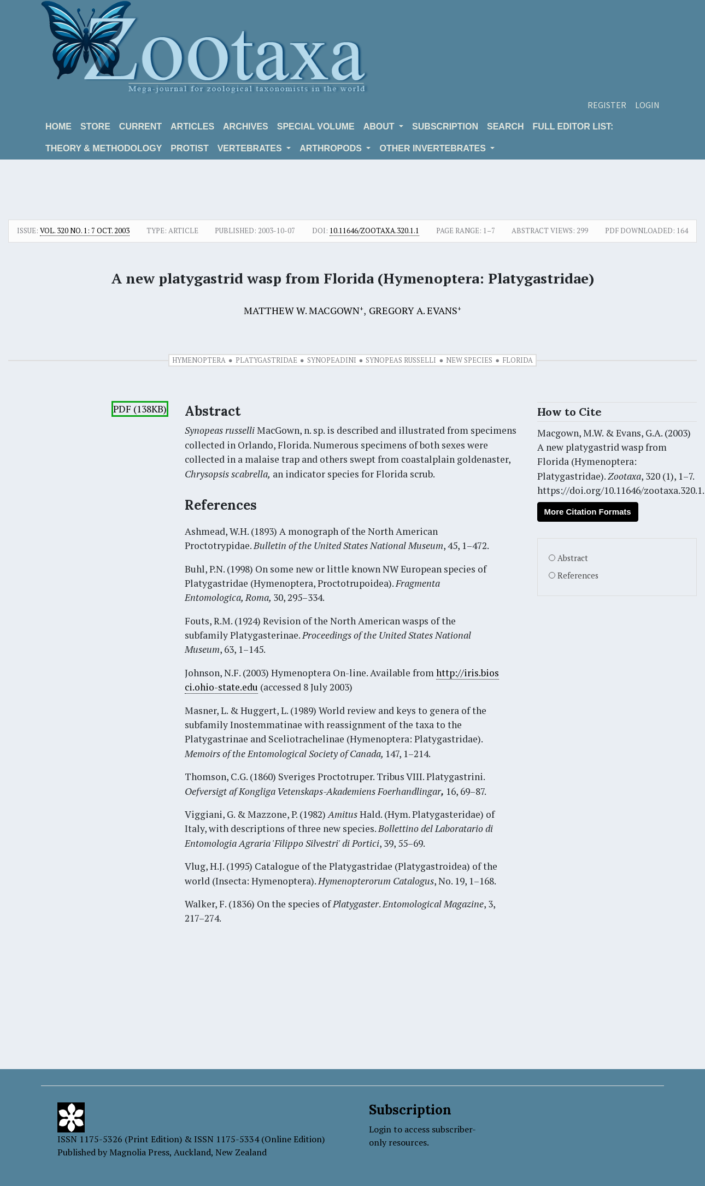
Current (140, 126)
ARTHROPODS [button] (331, 148)
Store (95, 126)
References (577, 575)
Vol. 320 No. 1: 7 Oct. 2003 (85, 230)
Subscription (445, 126)
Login (647, 104)
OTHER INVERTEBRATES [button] (433, 148)
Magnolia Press (139, 1152)
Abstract (572, 558)
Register (607, 104)
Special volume (316, 126)
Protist (189, 148)
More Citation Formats (587, 511)
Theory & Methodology (103, 148)
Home (58, 126)
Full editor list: (573, 126)
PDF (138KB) (140, 409)
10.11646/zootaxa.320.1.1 (374, 230)
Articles (192, 126)
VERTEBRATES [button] (251, 148)
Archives (245, 126)
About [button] (380, 126)
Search (505, 126)
